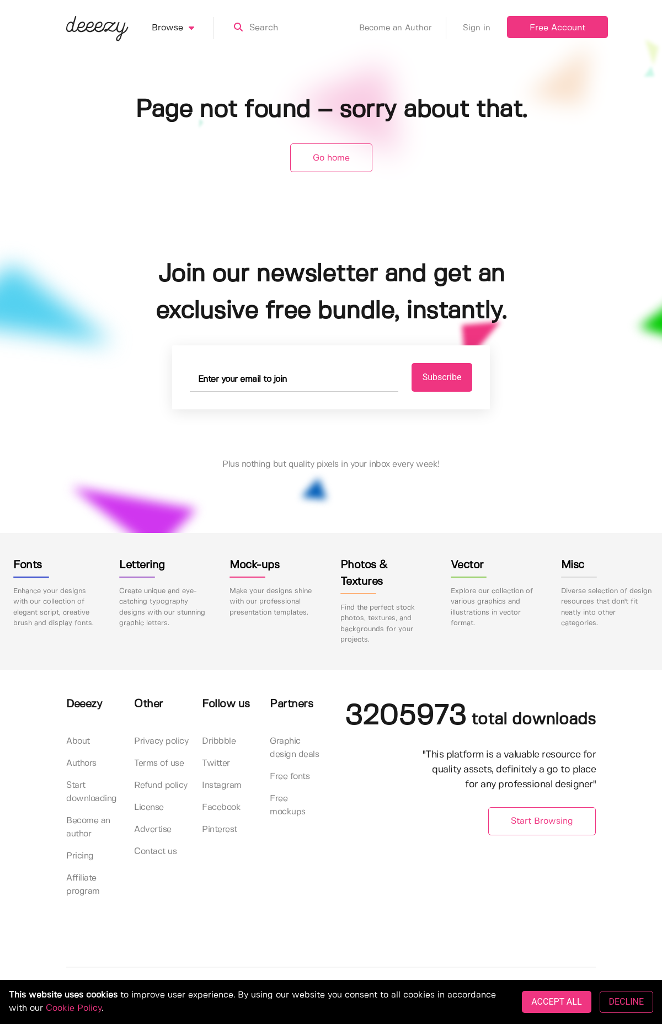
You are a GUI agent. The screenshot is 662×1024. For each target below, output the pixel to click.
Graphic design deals (294, 748)
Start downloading (91, 792)
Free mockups (288, 805)
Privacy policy (161, 741)
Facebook (221, 807)
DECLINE (626, 1001)
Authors (81, 763)
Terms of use (159, 763)
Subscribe (442, 377)
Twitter (216, 763)
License (149, 807)
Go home (331, 158)
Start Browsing (542, 821)
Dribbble (219, 741)
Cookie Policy (74, 1008)
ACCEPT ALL (556, 1001)
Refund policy (161, 785)
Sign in (476, 28)
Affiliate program (83, 884)
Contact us (155, 851)
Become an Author (402, 28)
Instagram (222, 785)
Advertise (153, 829)
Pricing (80, 856)
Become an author (88, 827)
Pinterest (219, 829)
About (78, 741)
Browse (183, 28)
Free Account (557, 28)
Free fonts (289, 776)
